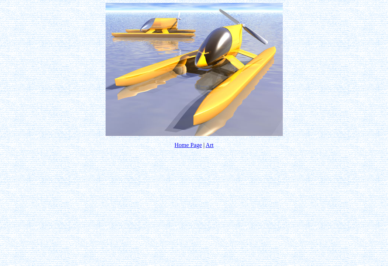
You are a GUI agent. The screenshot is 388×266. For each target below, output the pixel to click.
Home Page (188, 145)
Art (209, 145)
